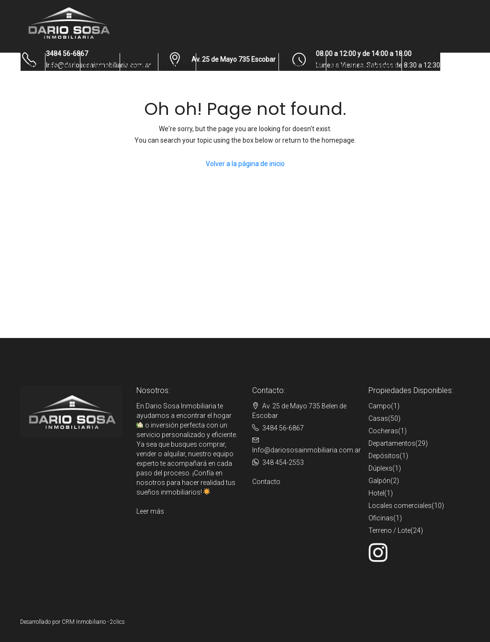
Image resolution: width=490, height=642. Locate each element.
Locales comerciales (400, 505)
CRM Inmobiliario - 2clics (93, 622)
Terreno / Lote (389, 530)
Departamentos (391, 443)
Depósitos (384, 456)
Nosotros (139, 66)
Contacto (177, 66)
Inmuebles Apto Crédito (237, 66)
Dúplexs (380, 468)
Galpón (379, 480)
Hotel (376, 493)
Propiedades (302, 66)
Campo (379, 406)
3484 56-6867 (283, 428)
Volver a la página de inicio (245, 164)
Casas (378, 418)
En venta (62, 66)
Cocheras (383, 431)
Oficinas (380, 518)
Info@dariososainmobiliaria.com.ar (306, 450)
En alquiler (100, 66)
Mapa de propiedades (364, 66)
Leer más (150, 511)
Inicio (32, 66)
